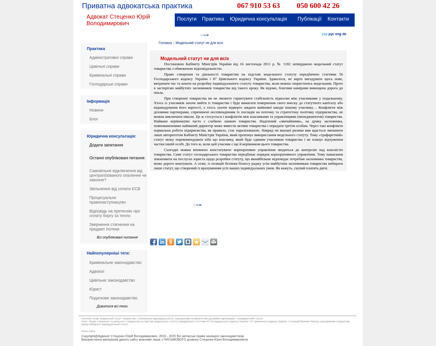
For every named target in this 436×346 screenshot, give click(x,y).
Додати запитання (106, 145)
